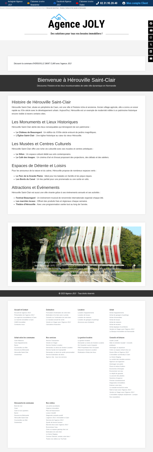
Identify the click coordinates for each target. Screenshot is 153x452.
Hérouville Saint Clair (38, 8)
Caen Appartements (20, 343)
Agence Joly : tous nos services (56, 357)
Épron (16, 345)
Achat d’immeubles (116, 317)
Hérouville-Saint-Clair (21, 352)
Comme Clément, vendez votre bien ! (58, 436)
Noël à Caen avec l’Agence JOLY (120, 390)
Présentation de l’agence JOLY (24, 315)
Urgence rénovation (52, 408)
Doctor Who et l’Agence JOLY (119, 352)
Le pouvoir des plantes (117, 376)
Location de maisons (84, 317)
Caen (16, 408)
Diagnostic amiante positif (54, 415)
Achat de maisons (115, 322)
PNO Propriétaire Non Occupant (88, 347)
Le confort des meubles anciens (120, 359)
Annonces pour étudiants (86, 322)
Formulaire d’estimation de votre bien (58, 312)
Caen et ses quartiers (21, 410)
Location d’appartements (86, 312)
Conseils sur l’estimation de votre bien (58, 317)
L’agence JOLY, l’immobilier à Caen (57, 417)
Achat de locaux (115, 319)
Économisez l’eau (52, 427)
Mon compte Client (135, 3)
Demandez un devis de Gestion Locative (59, 347)
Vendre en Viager (51, 343)
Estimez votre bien (116, 385)
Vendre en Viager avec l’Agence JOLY (58, 322)
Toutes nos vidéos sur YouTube (56, 439)
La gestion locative (84, 340)
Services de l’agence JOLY (55, 420)
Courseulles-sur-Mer (21, 347)
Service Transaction (52, 340)
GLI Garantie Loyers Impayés (87, 345)
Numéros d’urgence (116, 378)
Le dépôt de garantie (116, 373)
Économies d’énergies (117, 369)
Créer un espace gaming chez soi (57, 429)
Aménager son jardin (116, 364)
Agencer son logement (117, 361)
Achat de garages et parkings (119, 315)
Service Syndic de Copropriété (56, 350)
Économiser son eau (116, 371)
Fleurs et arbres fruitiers (117, 366)
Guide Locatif (114, 340)
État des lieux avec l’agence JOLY (57, 424)
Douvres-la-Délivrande (21, 350)
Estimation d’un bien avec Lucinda (57, 315)
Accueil (2, 8)
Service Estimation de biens (55, 354)
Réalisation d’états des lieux (87, 352)
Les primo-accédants (53, 406)
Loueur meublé (51, 413)
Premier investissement (117, 380)
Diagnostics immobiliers (117, 383)
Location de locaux (84, 315)
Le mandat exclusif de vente (55, 319)
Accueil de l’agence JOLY (22, 312)
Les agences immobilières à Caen (25, 317)
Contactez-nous (19, 324)
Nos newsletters (115, 397)
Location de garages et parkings (88, 319)
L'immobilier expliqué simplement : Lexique (124, 394)
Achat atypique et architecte (119, 327)
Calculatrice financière (53, 324)
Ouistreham (18, 354)
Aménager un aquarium (117, 347)
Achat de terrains (115, 324)
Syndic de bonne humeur (54, 422)
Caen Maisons (19, 340)
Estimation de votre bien (54, 432)
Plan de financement (52, 410)
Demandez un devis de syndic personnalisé (60, 352)
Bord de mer (18, 406)
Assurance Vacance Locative (87, 350)
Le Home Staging (115, 357)
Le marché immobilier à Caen (24, 319)
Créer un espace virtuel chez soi (120, 350)
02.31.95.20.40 (108, 3)
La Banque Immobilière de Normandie (122, 331)
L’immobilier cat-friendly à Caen (120, 354)
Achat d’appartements (117, 312)
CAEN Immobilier (20, 322)
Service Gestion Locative (54, 345)
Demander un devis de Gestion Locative (91, 343)
